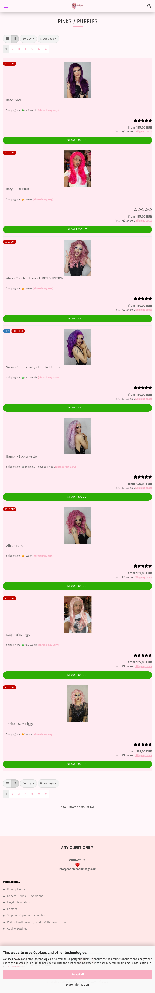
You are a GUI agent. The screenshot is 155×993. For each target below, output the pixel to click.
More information (77, 985)
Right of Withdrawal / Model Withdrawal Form (36, 922)
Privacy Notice (16, 966)
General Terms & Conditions (25, 896)
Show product (77, 140)
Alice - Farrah (15, 546)
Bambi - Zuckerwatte (21, 456)
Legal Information (18, 902)
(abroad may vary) (48, 110)
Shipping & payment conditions (27, 915)
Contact (12, 909)
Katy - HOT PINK (17, 189)
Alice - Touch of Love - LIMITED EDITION (34, 278)
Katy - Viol (13, 100)
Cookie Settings (17, 928)
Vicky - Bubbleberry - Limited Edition (33, 367)
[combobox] (28, 39)
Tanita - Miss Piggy (19, 724)
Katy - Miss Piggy (18, 635)
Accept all (77, 974)
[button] (7, 39)
